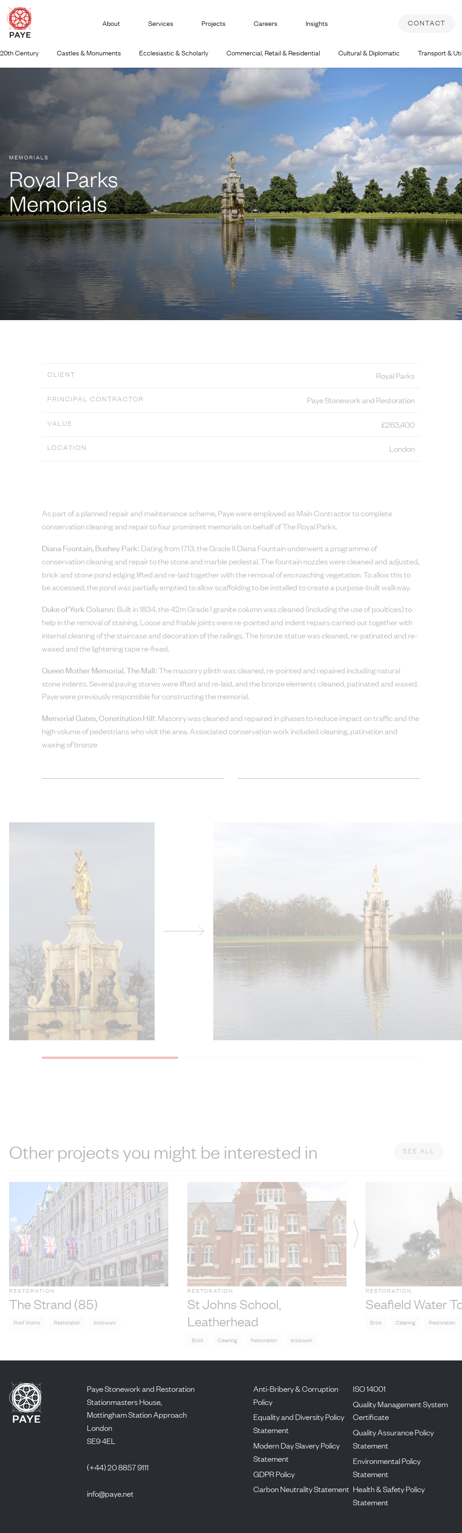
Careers (265, 23)
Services (160, 23)
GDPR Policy (274, 1474)
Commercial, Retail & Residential (273, 53)
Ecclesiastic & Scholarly (173, 53)
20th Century (19, 53)
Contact (427, 23)
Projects (213, 23)
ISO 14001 (369, 1389)
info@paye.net (110, 1493)
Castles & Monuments (89, 53)
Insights (317, 23)
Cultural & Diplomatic (369, 53)
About (111, 23)
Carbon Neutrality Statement (301, 1489)
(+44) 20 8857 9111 (118, 1467)
